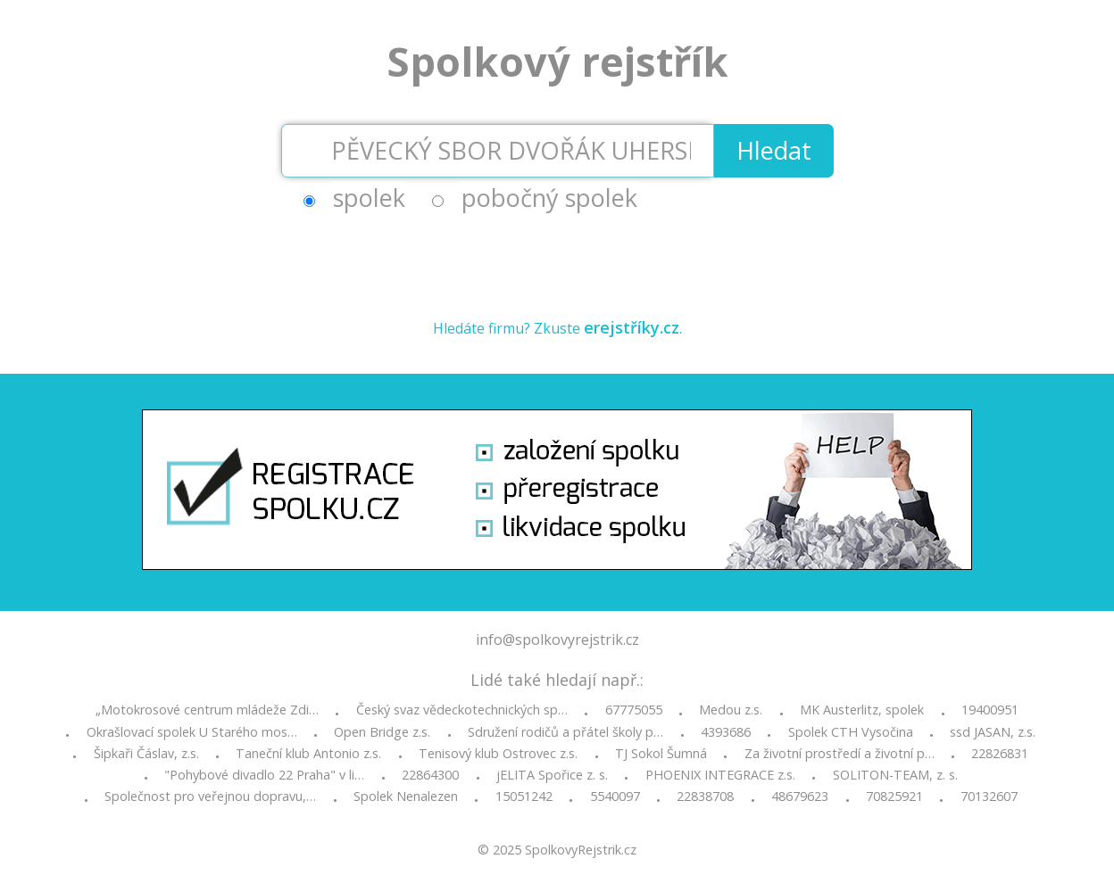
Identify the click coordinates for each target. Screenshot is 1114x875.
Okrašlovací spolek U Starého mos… (192, 732)
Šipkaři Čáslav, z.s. (146, 754)
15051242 (524, 796)
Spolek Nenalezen (405, 796)
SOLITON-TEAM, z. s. (895, 775)
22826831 (999, 754)
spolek (369, 197)
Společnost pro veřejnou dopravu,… (210, 796)
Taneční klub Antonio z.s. (308, 754)
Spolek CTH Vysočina (850, 732)
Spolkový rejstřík (557, 61)
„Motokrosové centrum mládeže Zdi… (207, 710)
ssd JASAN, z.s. (992, 732)
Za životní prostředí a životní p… (839, 754)
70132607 (989, 796)
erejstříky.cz (631, 327)
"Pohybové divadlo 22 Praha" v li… (264, 775)
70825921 (894, 796)
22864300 (430, 775)
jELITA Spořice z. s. (552, 775)
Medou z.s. (730, 710)
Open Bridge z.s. (382, 732)
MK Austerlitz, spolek (862, 710)
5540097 (615, 796)
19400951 (989, 710)
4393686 (726, 732)
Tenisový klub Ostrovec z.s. (498, 754)
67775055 (633, 710)
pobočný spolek (549, 197)
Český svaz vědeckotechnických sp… (462, 710)
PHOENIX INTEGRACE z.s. (720, 775)
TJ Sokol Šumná (661, 754)
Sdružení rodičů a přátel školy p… (565, 732)
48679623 (799, 796)
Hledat (773, 150)
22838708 (705, 796)
